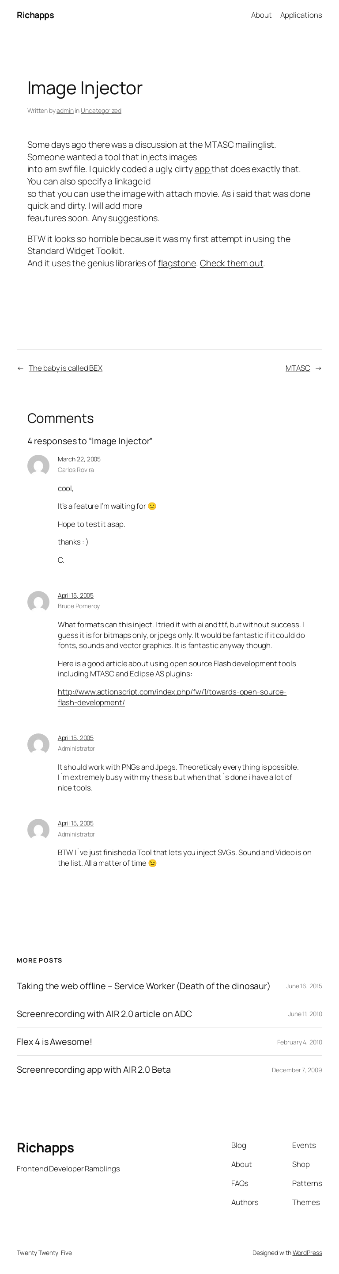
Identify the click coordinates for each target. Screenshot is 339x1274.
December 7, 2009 (297, 1070)
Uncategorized (101, 110)
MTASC (298, 368)
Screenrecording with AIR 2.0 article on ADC (104, 1014)
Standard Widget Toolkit (75, 251)
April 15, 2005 (76, 595)
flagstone (177, 263)
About (261, 15)
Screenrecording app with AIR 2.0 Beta (93, 1069)
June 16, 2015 (304, 986)
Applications (301, 15)
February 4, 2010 (299, 1042)
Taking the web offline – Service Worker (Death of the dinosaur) (144, 986)
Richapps (35, 15)
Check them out (232, 263)
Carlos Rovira (76, 469)
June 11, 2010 (305, 1013)
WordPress (307, 1252)
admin (65, 110)
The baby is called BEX (65, 368)
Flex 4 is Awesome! (54, 1042)
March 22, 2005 (79, 459)
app (203, 169)
